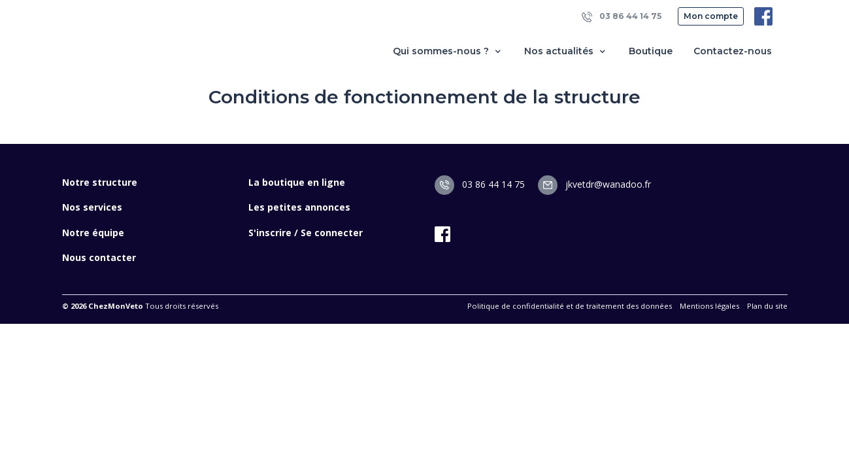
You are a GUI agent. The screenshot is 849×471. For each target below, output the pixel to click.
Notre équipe (93, 232)
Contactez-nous (732, 51)
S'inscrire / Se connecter (305, 232)
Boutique (651, 51)
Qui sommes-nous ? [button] (448, 51)
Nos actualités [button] (566, 51)
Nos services (92, 207)
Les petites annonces (299, 207)
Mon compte (711, 16)
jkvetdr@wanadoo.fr (594, 184)
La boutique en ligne (296, 182)
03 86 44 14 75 (621, 16)
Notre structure (99, 182)
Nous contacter (99, 257)
